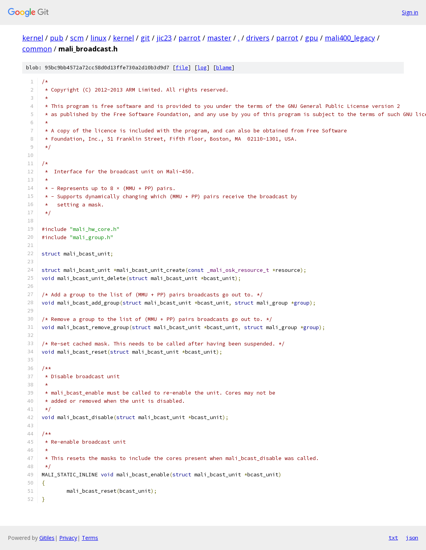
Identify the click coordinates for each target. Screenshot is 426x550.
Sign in (410, 12)
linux (98, 37)
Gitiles (47, 537)
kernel (32, 37)
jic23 (164, 37)
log (202, 67)
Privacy (68, 537)
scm (77, 37)
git (145, 37)
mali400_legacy (350, 37)
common (37, 48)
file (182, 67)
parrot (189, 37)
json (412, 537)
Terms (90, 537)
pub (56, 37)
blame (224, 67)
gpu (311, 37)
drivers (257, 37)
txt (393, 537)
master (219, 37)
